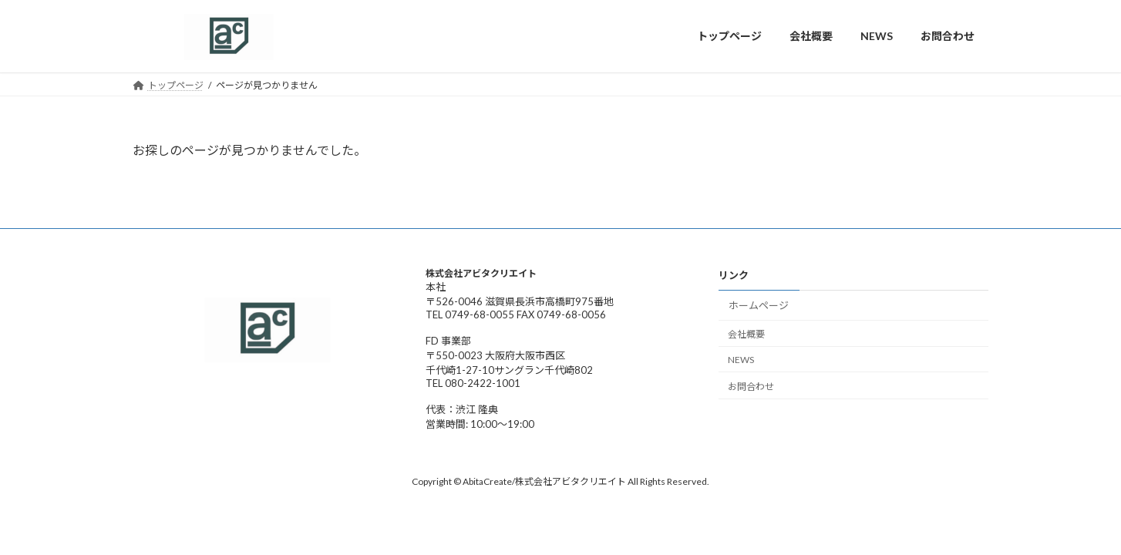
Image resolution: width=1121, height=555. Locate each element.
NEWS (741, 359)
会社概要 (746, 334)
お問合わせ (751, 386)
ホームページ (759, 305)
